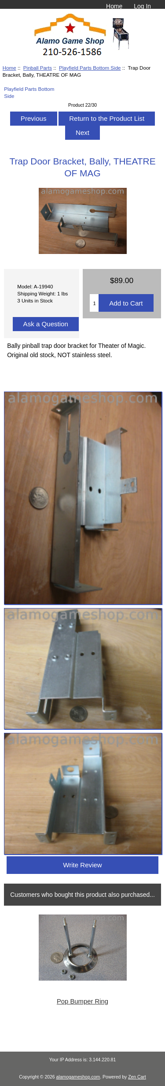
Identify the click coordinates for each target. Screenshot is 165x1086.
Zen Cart (137, 1077)
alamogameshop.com (78, 1077)
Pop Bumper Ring (82, 1001)
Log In (142, 6)
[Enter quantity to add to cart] (94, 303)
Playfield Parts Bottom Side (90, 68)
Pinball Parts (37, 68)
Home (114, 6)
